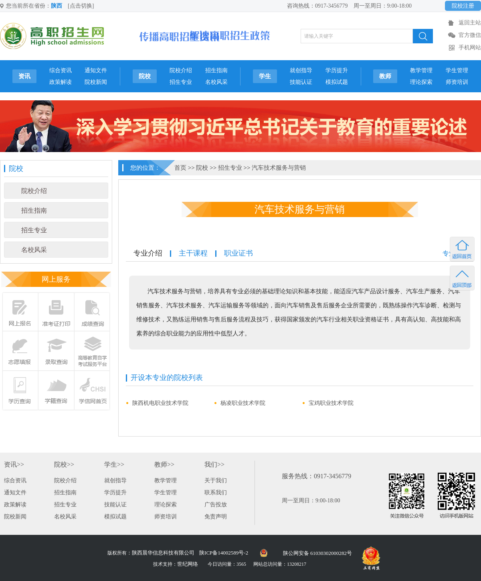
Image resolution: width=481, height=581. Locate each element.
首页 (180, 168)
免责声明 (215, 517)
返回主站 (470, 23)
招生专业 (181, 82)
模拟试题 (336, 82)
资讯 (24, 76)
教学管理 (421, 70)
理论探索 (421, 82)
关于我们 (215, 480)
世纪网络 (187, 564)
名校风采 (216, 82)
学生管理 (457, 70)
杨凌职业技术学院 (242, 403)
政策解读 (60, 82)
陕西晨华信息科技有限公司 (163, 553)
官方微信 (470, 35)
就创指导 (301, 70)
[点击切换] (81, 6)
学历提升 (336, 70)
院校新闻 (96, 82)
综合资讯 (60, 70)
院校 (145, 76)
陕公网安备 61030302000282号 (317, 553)
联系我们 (215, 493)
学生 (265, 76)
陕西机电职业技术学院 (160, 403)
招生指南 (216, 70)
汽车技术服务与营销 (279, 168)
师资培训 (457, 82)
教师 (385, 76)
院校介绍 (181, 70)
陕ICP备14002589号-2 (223, 553)
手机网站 (470, 48)
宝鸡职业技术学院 (331, 403)
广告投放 (215, 505)
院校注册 (463, 6)
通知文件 (96, 70)
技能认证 (301, 82)
